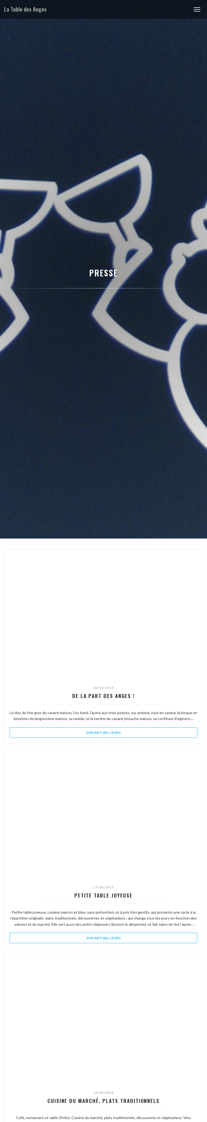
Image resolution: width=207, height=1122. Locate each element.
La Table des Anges (25, 9)
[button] (197, 9)
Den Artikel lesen (130, 732)
